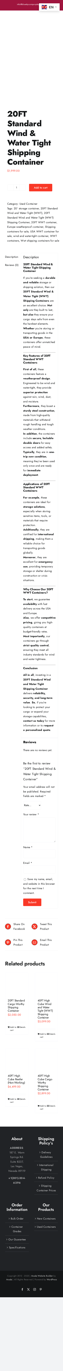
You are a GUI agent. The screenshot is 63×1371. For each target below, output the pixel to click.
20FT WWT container (43, 179)
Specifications (17, 1204)
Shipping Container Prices (46, 1144)
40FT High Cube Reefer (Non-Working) (16, 1036)
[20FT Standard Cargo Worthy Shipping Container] (16, 941)
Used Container (28, 160)
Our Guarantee (17, 1196)
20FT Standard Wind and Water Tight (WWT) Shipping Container (30, 174)
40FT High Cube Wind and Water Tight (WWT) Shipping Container (45, 965)
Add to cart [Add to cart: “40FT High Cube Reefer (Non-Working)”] (13, 1057)
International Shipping (46, 1124)
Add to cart (41, 144)
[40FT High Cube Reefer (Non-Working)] (16, 1016)
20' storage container (26, 165)
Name (27, 804)
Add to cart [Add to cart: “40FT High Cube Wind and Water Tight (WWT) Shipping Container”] (43, 992)
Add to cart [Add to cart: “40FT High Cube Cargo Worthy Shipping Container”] (43, 1064)
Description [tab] (11, 213)
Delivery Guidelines (46, 1111)
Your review (31, 771)
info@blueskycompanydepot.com (31, 4)
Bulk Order (17, 1175)
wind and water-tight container (30, 193)
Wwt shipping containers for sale (40, 197)
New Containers (46, 1175)
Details (22, 983)
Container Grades (17, 1185)
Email (27, 819)
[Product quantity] (16, 144)
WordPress (52, 1236)
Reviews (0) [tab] (12, 222)
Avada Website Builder (42, 1232)
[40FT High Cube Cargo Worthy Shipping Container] (46, 1016)
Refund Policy (46, 1134)
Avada (9, 1236)
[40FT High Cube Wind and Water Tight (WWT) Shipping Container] (46, 941)
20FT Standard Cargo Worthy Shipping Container (16, 962)
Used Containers (46, 1183)
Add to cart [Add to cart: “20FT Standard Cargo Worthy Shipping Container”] (13, 985)
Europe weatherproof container (25, 183)
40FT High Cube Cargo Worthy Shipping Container (45, 1039)
